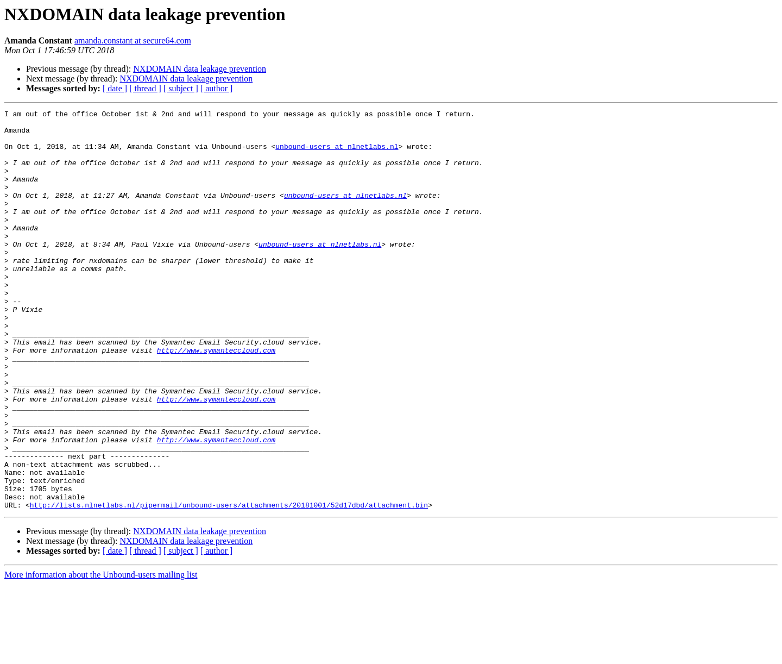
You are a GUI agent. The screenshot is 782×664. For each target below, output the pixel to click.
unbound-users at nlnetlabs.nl (336, 154)
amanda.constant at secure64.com (132, 40)
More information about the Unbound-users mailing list (101, 654)
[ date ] (115, 88)
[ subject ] (180, 88)
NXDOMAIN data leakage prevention (199, 68)
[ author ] (216, 88)
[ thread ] (145, 88)
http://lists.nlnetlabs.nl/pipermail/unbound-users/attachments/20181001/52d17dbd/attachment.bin (229, 585)
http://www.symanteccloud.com (216, 399)
